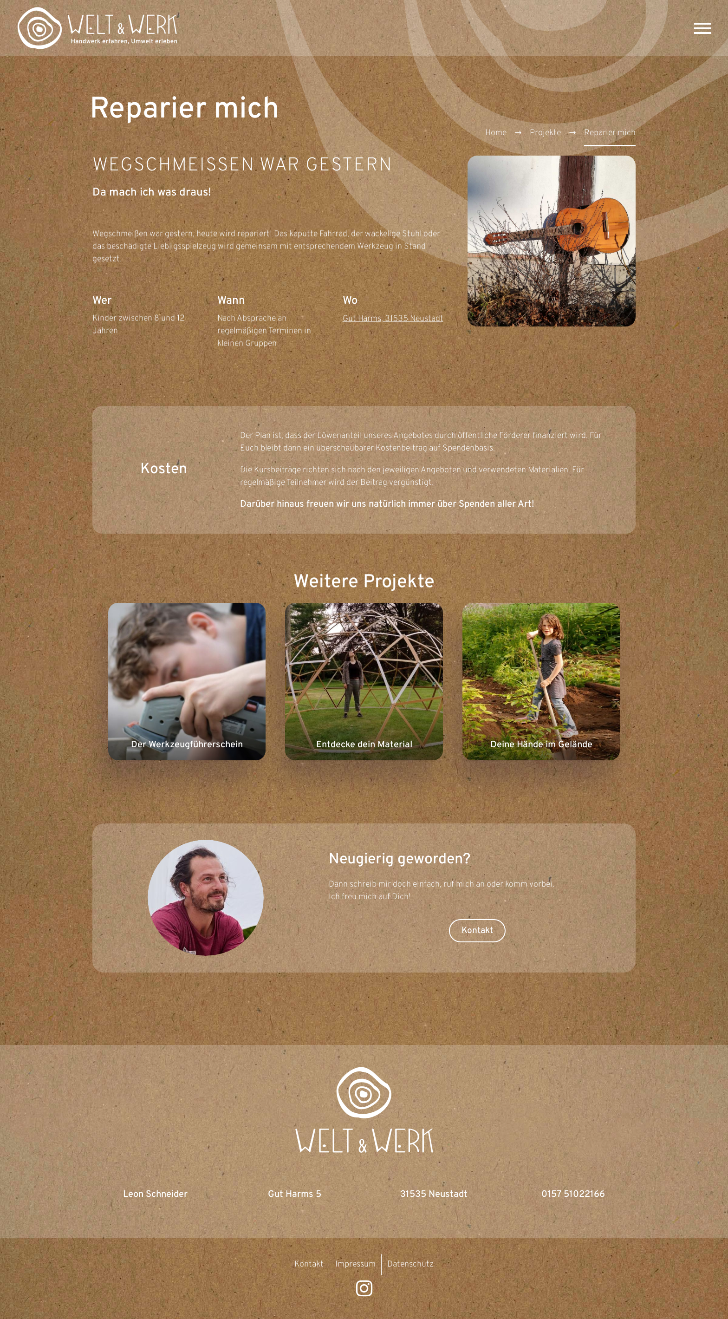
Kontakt (477, 930)
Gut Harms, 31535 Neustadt (393, 319)
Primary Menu (702, 28)
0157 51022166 (573, 1194)
